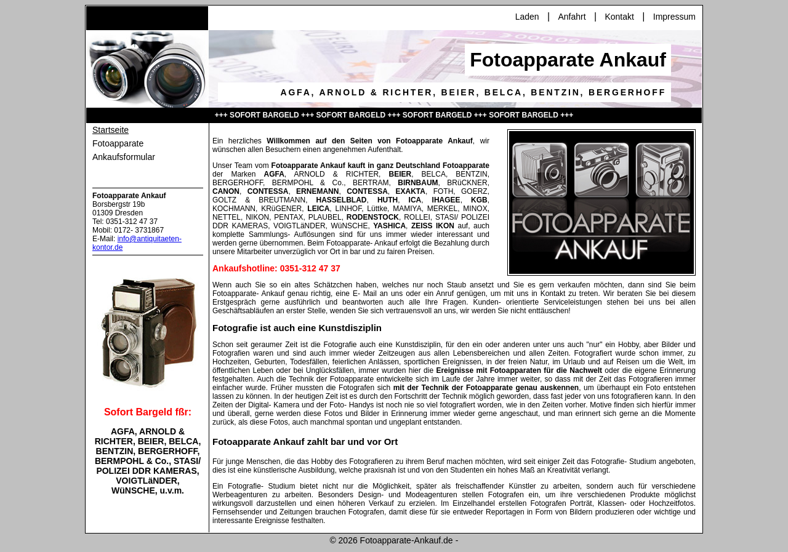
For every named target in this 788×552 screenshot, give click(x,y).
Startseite (110, 130)
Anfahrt (571, 17)
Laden (527, 17)
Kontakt (619, 17)
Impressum (674, 17)
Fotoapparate (117, 143)
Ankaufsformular (123, 157)
